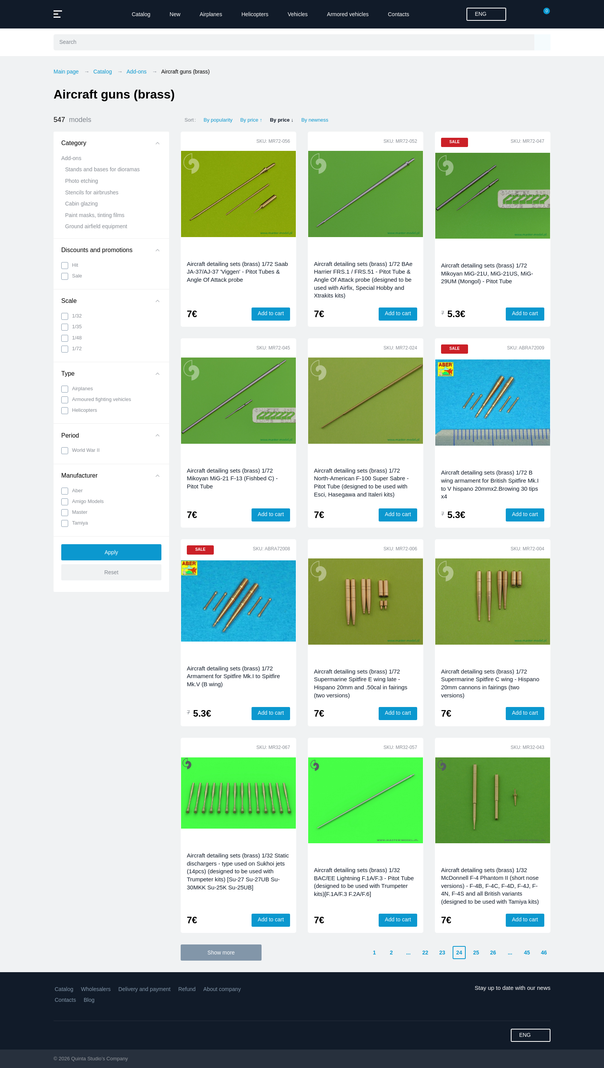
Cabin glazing (81, 204)
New (174, 14)
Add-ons (71, 158)
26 (493, 952)
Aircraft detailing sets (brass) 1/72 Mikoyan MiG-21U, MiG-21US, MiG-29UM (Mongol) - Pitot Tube (487, 273)
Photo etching (81, 181)
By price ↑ (251, 120)
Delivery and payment (144, 989)
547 (72, 120)
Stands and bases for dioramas (102, 169)
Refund (187, 989)
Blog (89, 1000)
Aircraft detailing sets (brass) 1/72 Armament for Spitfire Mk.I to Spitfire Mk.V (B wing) (233, 676)
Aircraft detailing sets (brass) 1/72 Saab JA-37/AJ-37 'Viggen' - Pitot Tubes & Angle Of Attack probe (237, 272)
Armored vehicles (348, 14)
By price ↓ (282, 120)
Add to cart (271, 313)
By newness (314, 120)
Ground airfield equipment (96, 226)
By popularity (217, 120)
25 (476, 952)
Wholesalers (96, 989)
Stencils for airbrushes (92, 192)
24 (459, 952)
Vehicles (298, 14)
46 (544, 952)
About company (222, 989)
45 (527, 952)
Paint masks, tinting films (94, 215)
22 (425, 952)
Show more (221, 952)
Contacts (398, 14)
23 (442, 952)
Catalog (141, 14)
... (408, 952)
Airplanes (211, 14)
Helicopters (255, 14)
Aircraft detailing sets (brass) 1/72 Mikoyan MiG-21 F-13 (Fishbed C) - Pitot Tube (232, 478)
